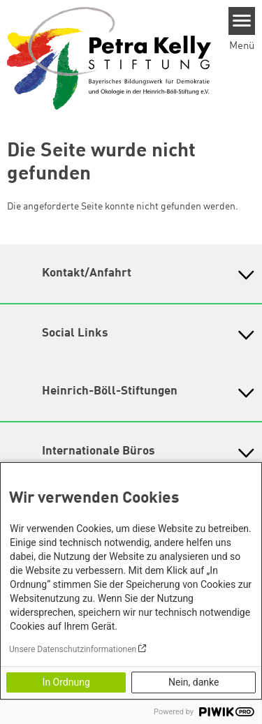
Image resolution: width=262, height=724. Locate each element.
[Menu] (242, 21)
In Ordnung (66, 682)
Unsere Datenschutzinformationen (72, 649)
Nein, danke (193, 682)
